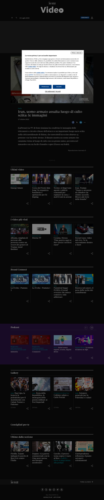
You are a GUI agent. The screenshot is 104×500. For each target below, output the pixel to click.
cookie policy (32, 66)
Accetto (59, 86)
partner (31, 74)
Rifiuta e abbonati (76, 53)
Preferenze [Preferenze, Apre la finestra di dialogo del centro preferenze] (45, 86)
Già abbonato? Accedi (52, 91)
